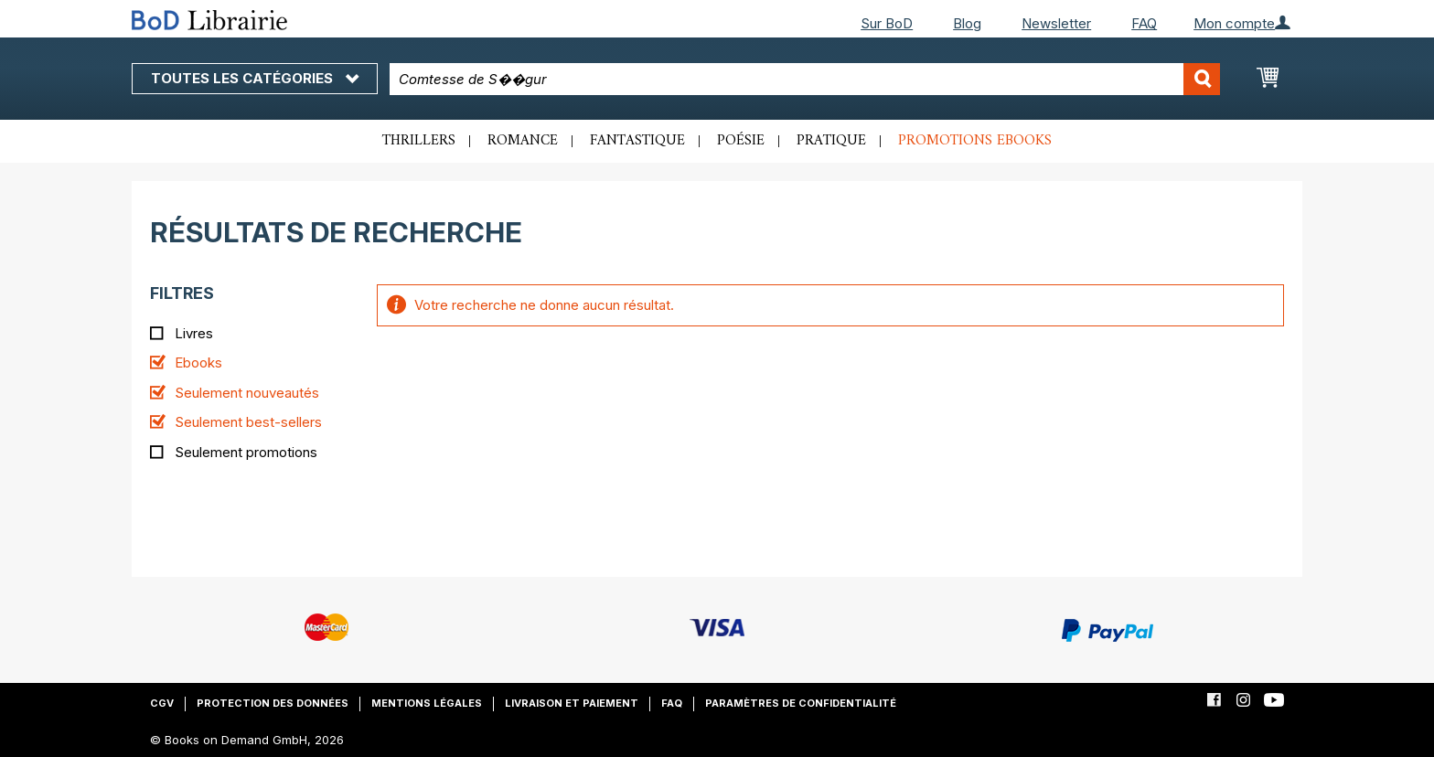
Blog (967, 23)
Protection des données (272, 703)
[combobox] (805, 79)
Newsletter (1056, 23)
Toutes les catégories (254, 78)
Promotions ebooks (975, 141)
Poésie (741, 141)
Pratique (831, 141)
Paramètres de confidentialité (800, 703)
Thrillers (418, 141)
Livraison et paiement (571, 703)
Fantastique (637, 141)
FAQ (1144, 23)
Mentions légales (426, 703)
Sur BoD (887, 23)
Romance (522, 141)
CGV (162, 703)
